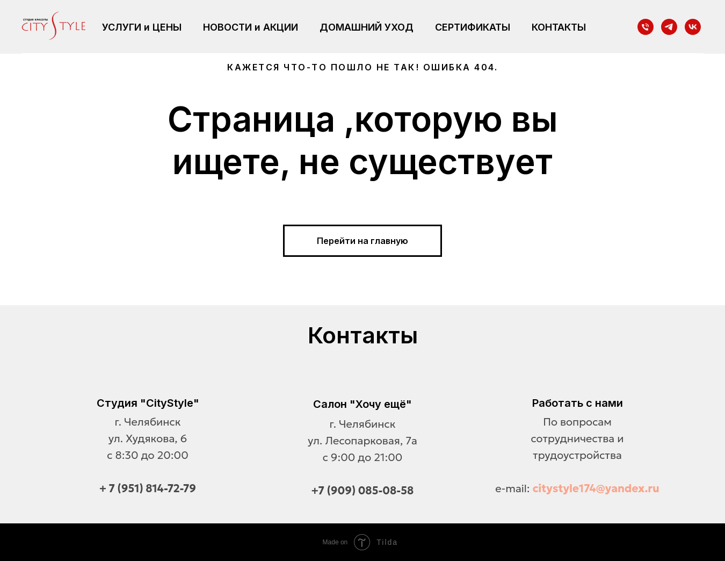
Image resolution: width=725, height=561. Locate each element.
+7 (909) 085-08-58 (362, 491)
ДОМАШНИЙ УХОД (367, 27)
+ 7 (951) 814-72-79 (147, 488)
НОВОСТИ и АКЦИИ (250, 27)
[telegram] (669, 27)
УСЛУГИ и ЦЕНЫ (142, 27)
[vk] (693, 27)
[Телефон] (645, 27)
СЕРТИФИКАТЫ (472, 27)
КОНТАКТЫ (559, 27)
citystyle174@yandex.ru (596, 488)
